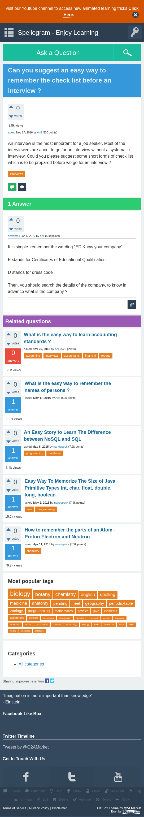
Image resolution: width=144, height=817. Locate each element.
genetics (33, 618)
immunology (71, 624)
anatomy (40, 603)
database (54, 453)
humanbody (48, 618)
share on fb (47, 680)
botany (42, 594)
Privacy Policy (39, 808)
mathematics (64, 611)
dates (97, 624)
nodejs (13, 631)
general (94, 618)
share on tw (52, 680)
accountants (72, 355)
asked (11, 132)
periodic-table (121, 603)
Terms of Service (14, 808)
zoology (16, 611)
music (121, 624)
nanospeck (60, 446)
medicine (18, 603)
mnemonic (15, 624)
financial (90, 355)
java (29, 509)
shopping (25, 631)
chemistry (33, 550)
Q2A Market (132, 808)
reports (105, 355)
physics (83, 611)
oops (131, 624)
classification (65, 618)
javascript (119, 618)
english (88, 594)
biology (20, 593)
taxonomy (109, 624)
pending (60, 603)
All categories (31, 664)
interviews (16, 173)
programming (34, 453)
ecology (85, 624)
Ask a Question (58, 52)
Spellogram (131, 811)
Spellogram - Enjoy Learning (58, 32)
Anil (57, 349)
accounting (33, 355)
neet (76, 603)
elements (110, 611)
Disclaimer (59, 808)
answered (14, 235)
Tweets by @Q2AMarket (26, 747)
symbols (106, 618)
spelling (107, 594)
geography (94, 603)
